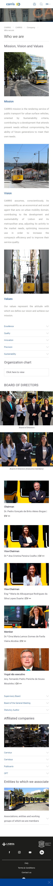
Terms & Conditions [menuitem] (26, 868)
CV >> (7, 516)
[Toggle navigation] (3, 4)
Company (31, 27)
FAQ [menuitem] (26, 863)
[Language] (48, 4)
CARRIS (7, 27)
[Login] (34, 4)
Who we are (9, 30)
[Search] (41, 4)
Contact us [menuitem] (26, 872)
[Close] (48, 882)
